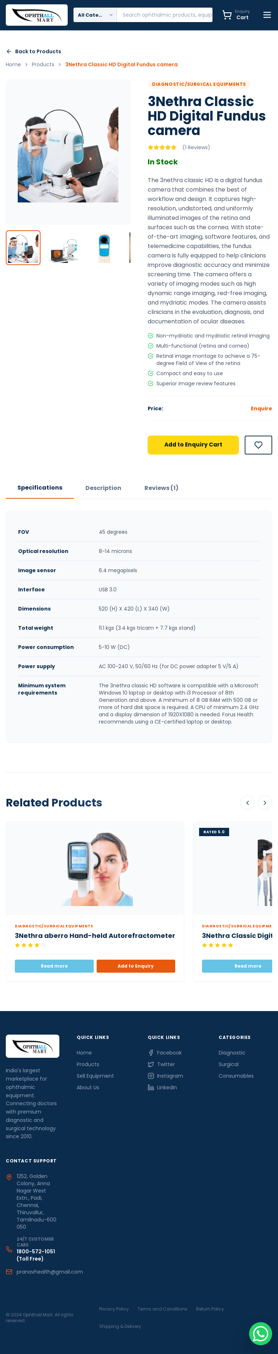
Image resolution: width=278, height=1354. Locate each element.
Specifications (39, 488)
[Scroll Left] (247, 803)
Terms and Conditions (163, 1309)
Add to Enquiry (136, 967)
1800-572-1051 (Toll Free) (36, 1255)
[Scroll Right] (265, 803)
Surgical (229, 1064)
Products (88, 1064)
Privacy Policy (114, 1309)
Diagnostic (232, 1053)
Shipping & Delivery (120, 1326)
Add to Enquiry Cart (193, 445)
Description (103, 488)
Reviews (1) (161, 488)
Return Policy (210, 1309)
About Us (88, 1087)
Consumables (236, 1076)
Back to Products (33, 51)
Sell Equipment (95, 1076)
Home (84, 1053)
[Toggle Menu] (267, 15)
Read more (54, 967)
